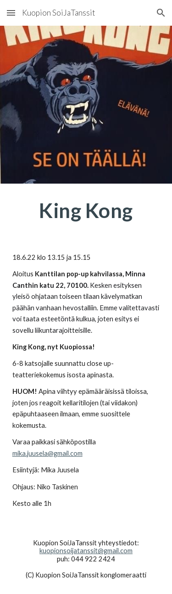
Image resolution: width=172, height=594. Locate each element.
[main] (86, 210)
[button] (11, 12)
